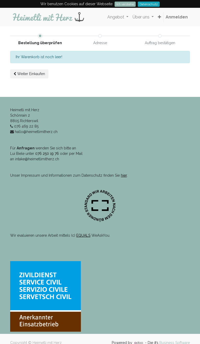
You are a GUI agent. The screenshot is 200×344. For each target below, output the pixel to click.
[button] (159, 17)
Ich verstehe (125, 4)
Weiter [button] (29, 74)
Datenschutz (149, 4)
